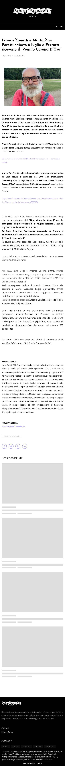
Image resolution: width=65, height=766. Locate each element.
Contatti (5, 728)
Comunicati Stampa (11, 436)
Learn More (29, 763)
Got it (40, 763)
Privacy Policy (7, 732)
